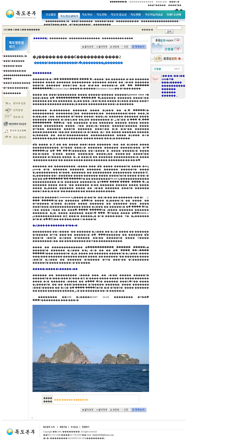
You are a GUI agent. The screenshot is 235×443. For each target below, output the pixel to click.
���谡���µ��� (55, 24)
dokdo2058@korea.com (103, 435)
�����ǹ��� (104, 21)
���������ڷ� (57, 21)
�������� (102, 24)
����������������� (159, 21)
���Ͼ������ (82, 21)
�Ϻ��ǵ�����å (80, 24)
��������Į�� (127, 21)
